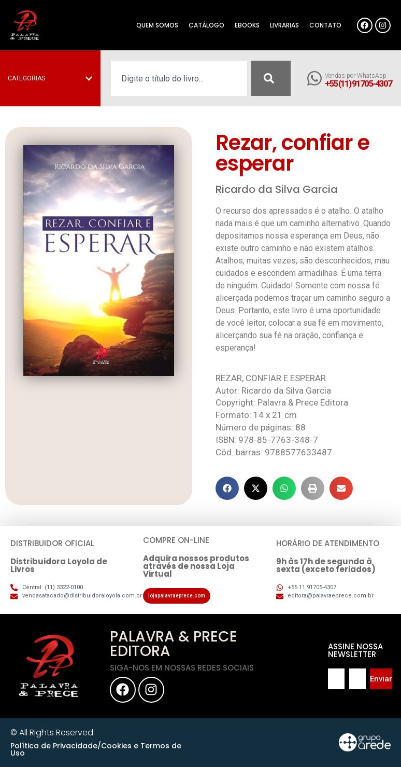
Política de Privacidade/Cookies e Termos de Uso (95, 749)
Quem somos (157, 25)
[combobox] (179, 78)
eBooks (247, 25)
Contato (325, 25)
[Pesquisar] (271, 78)
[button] (227, 488)
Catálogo (206, 25)
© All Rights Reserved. (52, 732)
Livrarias (284, 25)
